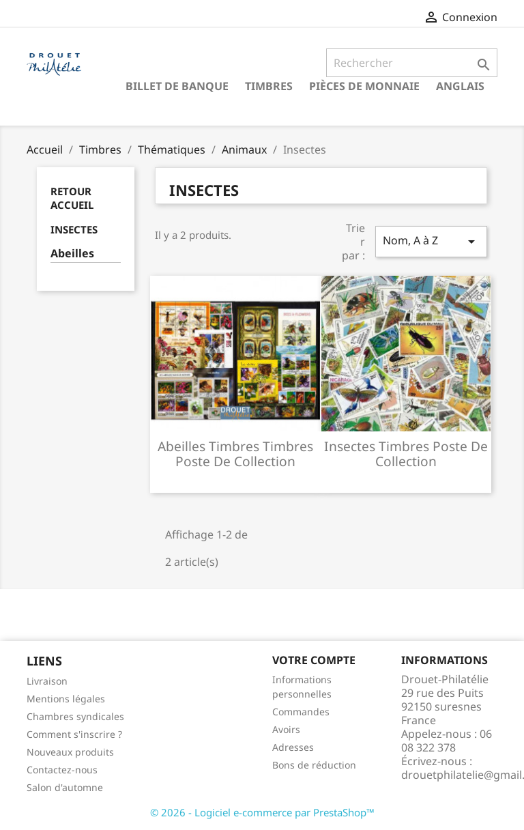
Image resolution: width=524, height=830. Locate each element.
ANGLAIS (460, 86)
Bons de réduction (314, 764)
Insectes (74, 229)
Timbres (269, 86)
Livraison (47, 680)
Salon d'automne (65, 787)
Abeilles (72, 253)
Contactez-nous (62, 769)
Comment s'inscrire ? (74, 734)
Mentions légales (66, 698)
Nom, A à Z (431, 241)
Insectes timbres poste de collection (406, 453)
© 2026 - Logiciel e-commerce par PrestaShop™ (262, 812)
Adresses (293, 747)
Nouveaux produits (70, 751)
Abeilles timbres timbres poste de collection (235, 453)
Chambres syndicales (75, 716)
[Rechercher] (411, 62)
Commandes (301, 711)
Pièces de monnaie (364, 86)
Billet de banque (177, 86)
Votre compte (313, 660)
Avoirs (286, 729)
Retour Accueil (71, 198)
